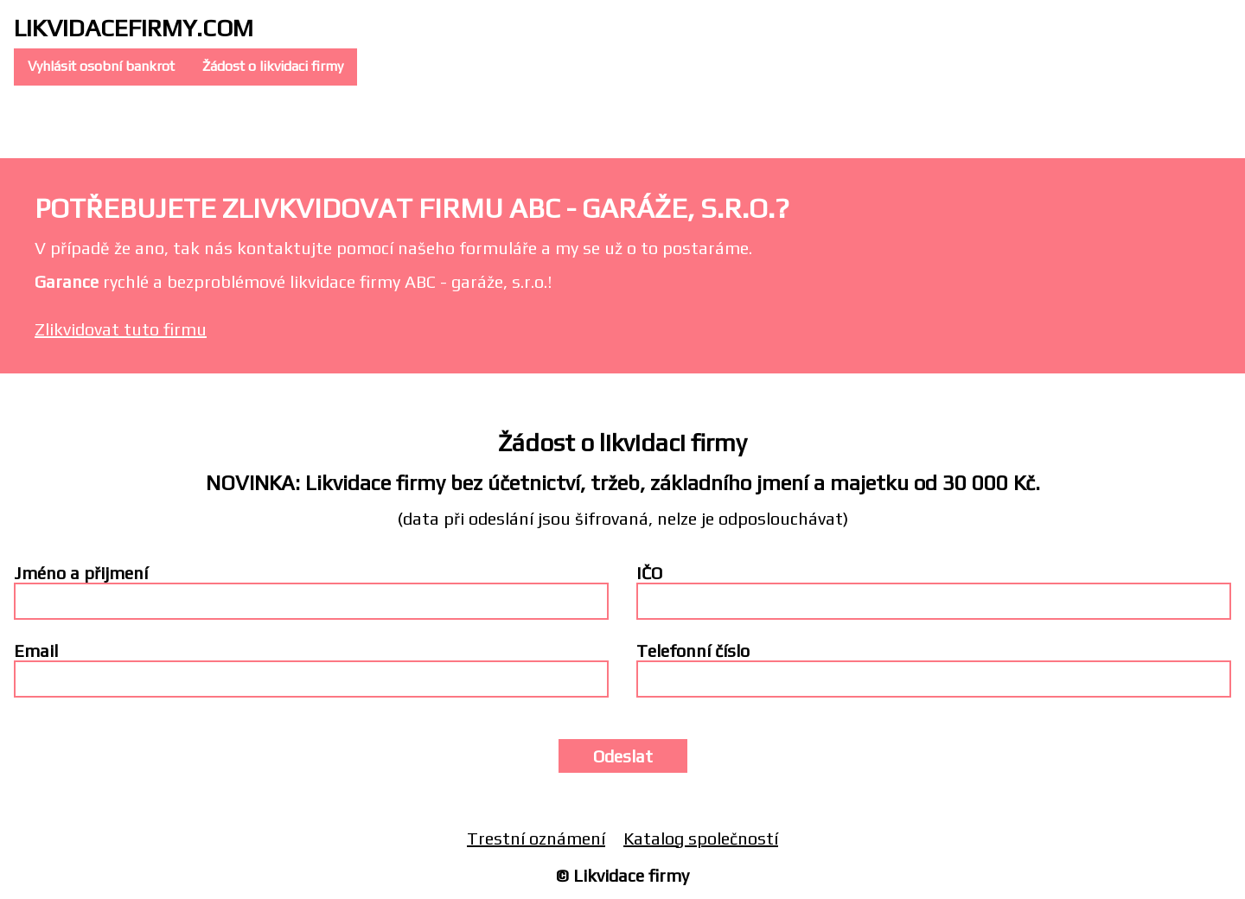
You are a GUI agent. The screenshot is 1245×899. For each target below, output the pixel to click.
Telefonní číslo (693, 650)
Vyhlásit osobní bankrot (101, 66)
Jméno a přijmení (81, 573)
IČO (649, 573)
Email (36, 650)
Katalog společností (700, 838)
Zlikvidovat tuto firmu (121, 329)
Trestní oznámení (536, 838)
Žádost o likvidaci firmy (272, 66)
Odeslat (623, 756)
